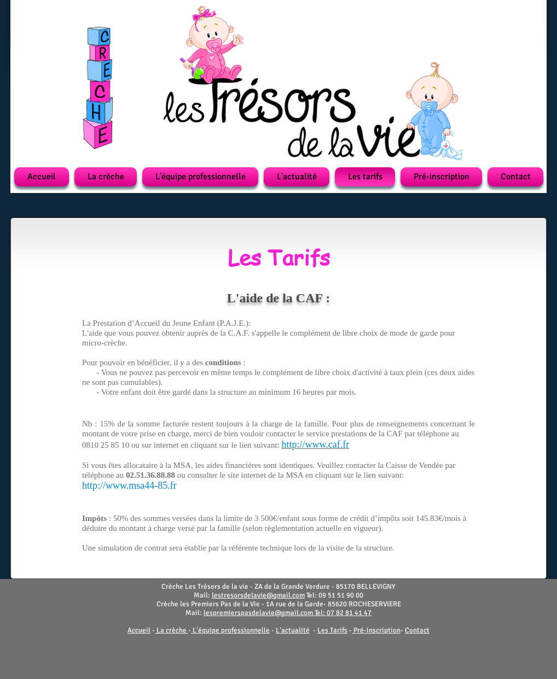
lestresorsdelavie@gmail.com (258, 595)
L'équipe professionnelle (231, 630)
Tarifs (338, 630)
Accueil (138, 630)
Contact (417, 630)
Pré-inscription (377, 630)
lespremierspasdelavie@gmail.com (258, 612)
